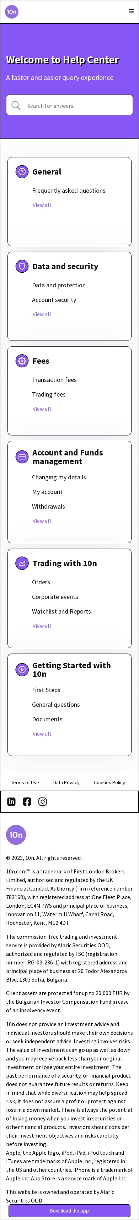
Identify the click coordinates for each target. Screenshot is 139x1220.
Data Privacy (66, 782)
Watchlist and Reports (61, 611)
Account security (54, 300)
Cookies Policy (109, 782)
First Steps (46, 690)
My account (47, 492)
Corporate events (55, 597)
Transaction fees (54, 379)
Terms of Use (25, 782)
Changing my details (59, 477)
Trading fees (49, 394)
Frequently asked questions (69, 190)
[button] (69, 1210)
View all (42, 204)
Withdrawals (48, 506)
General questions (56, 704)
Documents (47, 719)
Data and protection (59, 285)
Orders (41, 582)
